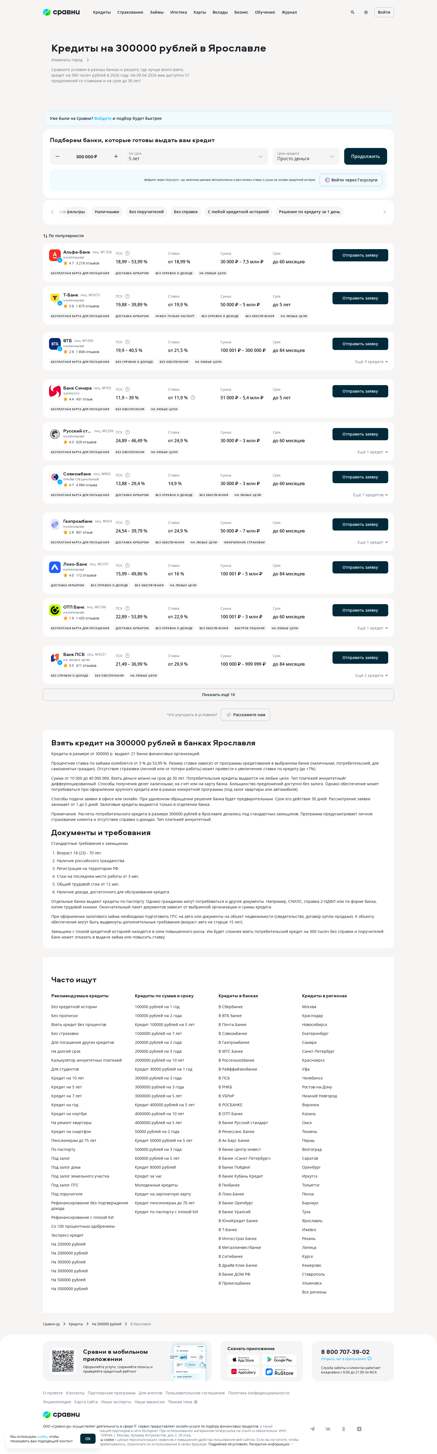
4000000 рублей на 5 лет (158, 1121)
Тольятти (310, 1183)
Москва (309, 1005)
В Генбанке (229, 1183)
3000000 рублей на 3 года (159, 1085)
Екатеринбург (315, 1032)
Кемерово (311, 1264)
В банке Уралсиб (235, 1210)
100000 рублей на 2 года (158, 1014)
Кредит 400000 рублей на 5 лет (165, 1103)
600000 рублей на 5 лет (157, 1157)
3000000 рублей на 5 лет (158, 1094)
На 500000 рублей (68, 1278)
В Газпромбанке (234, 1041)
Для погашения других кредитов (82, 1041)
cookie (42, 1436)
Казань (309, 1112)
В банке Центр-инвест (240, 1148)
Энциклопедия (57, 1400)
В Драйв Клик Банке (238, 1264)
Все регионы (314, 1290)
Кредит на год (64, 1103)
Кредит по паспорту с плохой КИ (166, 1210)
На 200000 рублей (68, 1243)
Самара (309, 1041)
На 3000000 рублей (69, 1269)
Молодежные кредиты (156, 1183)
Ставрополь (313, 1273)
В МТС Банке (231, 1050)
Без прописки (64, 1014)
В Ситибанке (231, 1255)
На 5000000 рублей (69, 1287)
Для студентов (65, 1068)
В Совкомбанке (233, 1032)
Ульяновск (312, 1282)
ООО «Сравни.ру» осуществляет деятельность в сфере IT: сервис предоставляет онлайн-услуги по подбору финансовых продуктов (150, 1425)
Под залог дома (66, 1166)
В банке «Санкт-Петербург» (245, 1157)
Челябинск (312, 1076)
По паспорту (63, 1148)
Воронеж (310, 1103)
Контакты (75, 1391)
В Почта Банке (232, 1023)
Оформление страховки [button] (244, 541)
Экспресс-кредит (67, 1234)
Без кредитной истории (74, 1005)
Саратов (310, 1157)
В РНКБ (225, 1085)
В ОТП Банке (231, 1112)
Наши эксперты (116, 1400)
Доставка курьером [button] (132, 272)
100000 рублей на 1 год (157, 1005)
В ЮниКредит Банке (238, 1219)
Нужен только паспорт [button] (175, 315)
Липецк (309, 1246)
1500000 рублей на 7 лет (158, 1032)
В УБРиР (226, 1094)
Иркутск (309, 1175)
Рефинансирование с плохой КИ (82, 1216)
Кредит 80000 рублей (155, 1166)
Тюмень (309, 1130)
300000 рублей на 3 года (158, 1076)
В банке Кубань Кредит (241, 1175)
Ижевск (309, 1228)
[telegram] (312, 1428)
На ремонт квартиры (71, 1121)
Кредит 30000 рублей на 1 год (163, 1068)
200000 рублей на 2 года (158, 1041)
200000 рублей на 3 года (158, 1050)
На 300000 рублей (68, 1260)
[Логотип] (61, 1413)
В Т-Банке (228, 1228)
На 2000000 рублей (69, 1251)
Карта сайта (86, 1400)
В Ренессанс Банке (236, 1130)
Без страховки (65, 1032)
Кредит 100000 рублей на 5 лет (165, 1023)
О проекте (53, 1391)
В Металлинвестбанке (240, 1246)
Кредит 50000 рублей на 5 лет (164, 1139)
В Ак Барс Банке (234, 1139)
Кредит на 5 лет (66, 1085)
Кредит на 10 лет (67, 1076)
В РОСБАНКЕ (230, 1103)
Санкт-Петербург (318, 1050)
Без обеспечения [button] (260, 315)
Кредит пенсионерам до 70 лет (165, 1201)
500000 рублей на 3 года (158, 1148)
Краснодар (312, 1014)
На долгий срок (66, 1050)
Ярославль (312, 1219)
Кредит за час (148, 1175)
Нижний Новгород (319, 1094)
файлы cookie (103, 1438)
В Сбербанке (231, 1005)
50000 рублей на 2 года (157, 1130)
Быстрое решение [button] (250, 627)
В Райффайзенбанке (238, 1068)
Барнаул (310, 1201)
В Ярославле (140, 1323)
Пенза (308, 1192)
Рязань (308, 1237)
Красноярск (313, 1059)
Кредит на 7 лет (66, 1094)
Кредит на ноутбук (69, 1112)
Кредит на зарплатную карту (163, 1192)
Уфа (306, 1068)
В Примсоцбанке (235, 1282)
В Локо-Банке (231, 1192)
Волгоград (312, 1148)
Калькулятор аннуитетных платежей (86, 1059)
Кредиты (76, 1323)
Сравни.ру (51, 1323)
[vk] (328, 1428)
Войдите (102, 118)
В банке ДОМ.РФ (234, 1273)
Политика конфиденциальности (259, 1391)
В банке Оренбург (236, 1201)
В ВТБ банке (230, 1014)
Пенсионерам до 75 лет (73, 1139)
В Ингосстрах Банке (238, 1237)
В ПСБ (224, 1076)
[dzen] (359, 1428)
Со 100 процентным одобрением (83, 1225)
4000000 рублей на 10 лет (159, 1112)
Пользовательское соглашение (195, 1391)
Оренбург (311, 1166)
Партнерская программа (111, 1391)
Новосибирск (314, 1023)
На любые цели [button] (213, 272)
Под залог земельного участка (80, 1175)
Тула (306, 1210)
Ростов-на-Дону (317, 1085)
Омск (307, 1121)
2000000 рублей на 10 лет (159, 1059)
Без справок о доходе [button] (174, 272)
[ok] (343, 1428)
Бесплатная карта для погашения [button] (80, 272)
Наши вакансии (150, 1400)
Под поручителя (66, 1192)
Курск (307, 1255)
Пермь (308, 1139)
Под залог (60, 1157)
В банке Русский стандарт (243, 1121)
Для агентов (150, 1391)
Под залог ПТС (65, 1183)
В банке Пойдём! (234, 1166)
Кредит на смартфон (71, 1130)
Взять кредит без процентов (78, 1023)
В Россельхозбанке (236, 1059)
